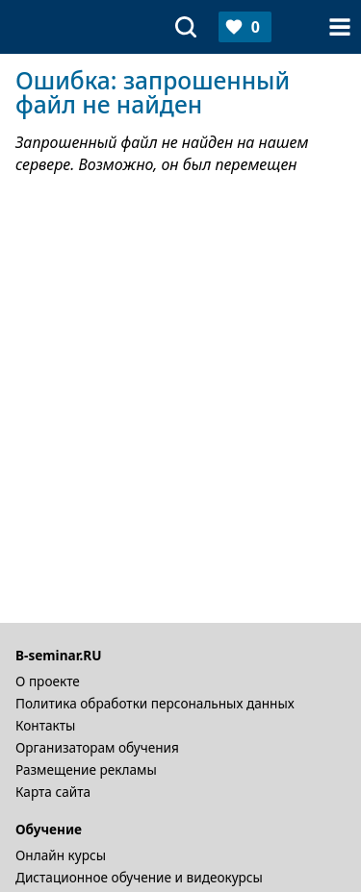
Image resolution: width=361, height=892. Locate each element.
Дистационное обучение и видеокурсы (139, 877)
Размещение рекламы (86, 769)
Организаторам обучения (97, 747)
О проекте (47, 681)
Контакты (45, 725)
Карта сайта (52, 791)
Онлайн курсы (60, 855)
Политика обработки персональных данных (155, 703)
